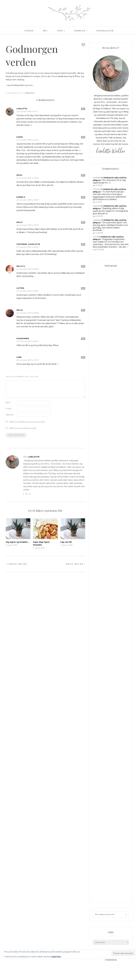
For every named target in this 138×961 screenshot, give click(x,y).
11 (83, 44)
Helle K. (20, 266)
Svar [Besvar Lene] (83, 357)
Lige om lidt (66, 542)
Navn (8, 402)
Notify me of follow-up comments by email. (27, 422)
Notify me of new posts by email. (22, 428)
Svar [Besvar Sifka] (83, 175)
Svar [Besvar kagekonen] (83, 338)
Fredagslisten (104, 31)
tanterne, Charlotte (28, 244)
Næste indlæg (75, 564)
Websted (9, 415)
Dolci (19, 222)
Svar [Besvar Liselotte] (83, 108)
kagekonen (22, 338)
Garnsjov (79, 31)
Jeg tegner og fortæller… (18, 542)
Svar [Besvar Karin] (83, 137)
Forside (29, 31)
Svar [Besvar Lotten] (83, 288)
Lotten (20, 288)
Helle (19, 310)
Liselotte (29, 93)
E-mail (9, 409)
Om (44, 31)
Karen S (20, 197)
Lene (19, 357)
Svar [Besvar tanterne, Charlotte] (83, 244)
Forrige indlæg (16, 564)
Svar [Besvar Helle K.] (83, 266)
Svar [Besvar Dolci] (83, 222)
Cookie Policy (56, 957)
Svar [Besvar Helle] (83, 310)
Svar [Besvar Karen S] (83, 197)
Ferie (60, 31)
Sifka (19, 175)
